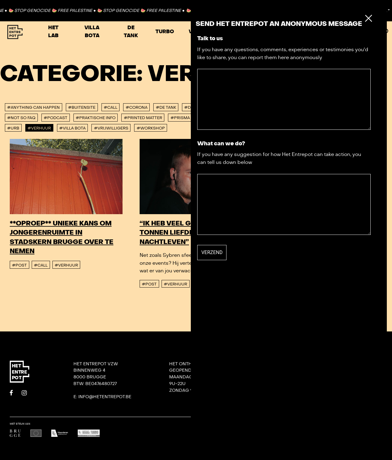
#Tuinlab (325, 117)
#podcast (55, 117)
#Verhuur (39, 128)
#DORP (192, 107)
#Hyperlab (248, 107)
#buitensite (81, 107)
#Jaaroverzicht (322, 107)
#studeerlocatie (287, 117)
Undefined (374, 428)
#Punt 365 (209, 117)
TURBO (164, 32)
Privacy (274, 403)
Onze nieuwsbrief (287, 363)
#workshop (151, 128)
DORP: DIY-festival (350, 363)
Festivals (246, 32)
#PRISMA (180, 117)
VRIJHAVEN (203, 32)
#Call (110, 107)
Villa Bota (91, 32)
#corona (137, 107)
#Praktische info (96, 117)
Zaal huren (327, 32)
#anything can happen (33, 107)
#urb (13, 128)
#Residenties (244, 117)
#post (19, 265)
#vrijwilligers (111, 128)
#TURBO (353, 117)
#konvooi (360, 107)
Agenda (286, 32)
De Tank (131, 32)
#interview (282, 107)
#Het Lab (218, 107)
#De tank (166, 107)
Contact (361, 10)
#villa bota (72, 128)
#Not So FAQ (21, 117)
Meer (364, 32)
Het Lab (53, 32)
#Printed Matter (143, 117)
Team (271, 377)
